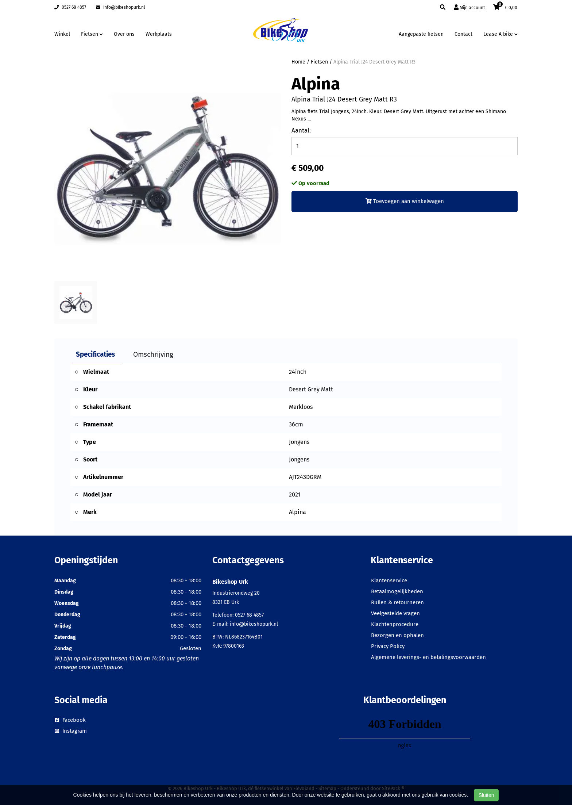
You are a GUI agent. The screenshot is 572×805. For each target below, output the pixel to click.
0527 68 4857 (70, 7)
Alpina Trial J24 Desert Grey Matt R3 (374, 62)
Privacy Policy (388, 646)
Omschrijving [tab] (153, 354)
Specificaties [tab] (95, 354)
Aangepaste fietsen (421, 34)
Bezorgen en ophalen (397, 635)
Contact (463, 34)
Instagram (71, 731)
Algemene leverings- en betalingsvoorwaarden (428, 657)
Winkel (62, 34)
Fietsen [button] (92, 34)
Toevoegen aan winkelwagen (405, 201)
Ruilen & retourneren (397, 602)
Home (298, 62)
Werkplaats (159, 34)
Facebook (70, 720)
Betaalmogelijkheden (397, 591)
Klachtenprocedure (394, 624)
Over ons (124, 34)
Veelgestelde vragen (395, 613)
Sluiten (486, 795)
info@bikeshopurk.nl (120, 7)
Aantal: (301, 130)
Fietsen (319, 62)
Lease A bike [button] (500, 34)
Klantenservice (389, 580)
